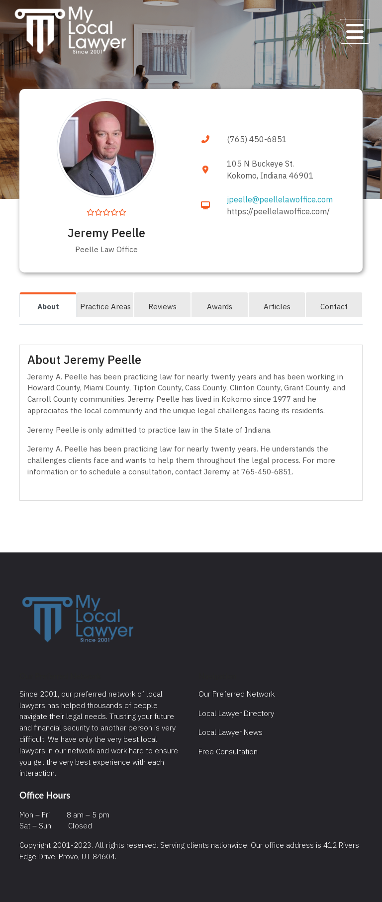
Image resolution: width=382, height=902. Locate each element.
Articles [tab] (277, 306)
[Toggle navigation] (355, 31)
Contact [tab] (334, 306)
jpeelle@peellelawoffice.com (280, 199)
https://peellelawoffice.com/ (278, 211)
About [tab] (48, 306)
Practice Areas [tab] (105, 306)
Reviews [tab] (162, 306)
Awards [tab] (219, 306)
